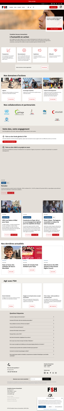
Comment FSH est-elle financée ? (16, 327)
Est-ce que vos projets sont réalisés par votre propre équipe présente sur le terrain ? (27, 344)
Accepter (42, 406)
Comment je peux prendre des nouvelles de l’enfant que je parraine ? (24, 347)
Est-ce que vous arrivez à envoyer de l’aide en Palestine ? (21, 340)
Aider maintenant (54, 28)
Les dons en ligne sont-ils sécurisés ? (17, 316)
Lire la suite (11, 271)
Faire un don (32, 1)
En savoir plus (44, 67)
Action (15, 7)
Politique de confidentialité (53, 409)
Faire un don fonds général (9, 141)
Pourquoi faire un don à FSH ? (16, 334)
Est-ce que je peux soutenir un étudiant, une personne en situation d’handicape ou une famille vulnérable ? (29, 355)
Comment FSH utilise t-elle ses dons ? (17, 330)
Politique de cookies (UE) (11, 399)
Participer (11, 306)
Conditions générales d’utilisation (13, 397)
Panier (30, 7)
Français (43, 3)
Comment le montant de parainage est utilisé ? (19, 351)
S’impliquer (32, 306)
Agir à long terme (53, 306)
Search (33, 7)
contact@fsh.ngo (10, 394)
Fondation (11, 7)
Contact (23, 7)
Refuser (50, 406)
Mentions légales (10, 396)
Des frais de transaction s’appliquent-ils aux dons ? (20, 337)
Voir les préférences (58, 406)
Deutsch (46, 3)
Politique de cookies (46, 409)
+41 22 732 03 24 (12, 372)
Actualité (19, 7)
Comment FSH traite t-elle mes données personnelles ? (21, 320)
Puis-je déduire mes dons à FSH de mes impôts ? (20, 323)
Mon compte (28, 7)
